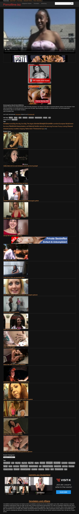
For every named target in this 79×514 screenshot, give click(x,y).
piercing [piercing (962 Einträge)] (49, 126)
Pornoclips (19, 0)
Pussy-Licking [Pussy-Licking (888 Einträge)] (62, 126)
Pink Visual (14, 119)
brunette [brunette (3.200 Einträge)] (49, 124)
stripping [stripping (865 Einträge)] (22, 129)
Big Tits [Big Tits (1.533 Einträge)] (26, 123)
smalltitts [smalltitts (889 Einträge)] (16, 129)
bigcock (11, 117)
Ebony (15, 117)
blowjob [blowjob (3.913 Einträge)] (42, 123)
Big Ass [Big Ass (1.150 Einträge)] (15, 123)
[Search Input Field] (62, 3)
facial (20, 117)
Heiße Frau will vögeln (9, 347)
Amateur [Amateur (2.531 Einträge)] (6, 124)
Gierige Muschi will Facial (10, 260)
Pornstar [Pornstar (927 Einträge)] (55, 126)
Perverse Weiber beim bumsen (11, 312)
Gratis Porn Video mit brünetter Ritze (13, 434)
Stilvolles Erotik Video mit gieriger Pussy (14, 416)
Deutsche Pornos (28, 0)
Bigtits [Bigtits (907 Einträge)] (32, 123)
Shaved (45, 117)
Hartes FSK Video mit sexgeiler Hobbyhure (15, 364)
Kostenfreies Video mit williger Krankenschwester (16, 382)
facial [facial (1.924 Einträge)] (68, 124)
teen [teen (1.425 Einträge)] (31, 129)
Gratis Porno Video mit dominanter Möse (14, 277)
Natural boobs (38, 117)
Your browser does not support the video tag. (39, 31)
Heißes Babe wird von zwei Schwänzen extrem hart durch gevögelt (21, 166)
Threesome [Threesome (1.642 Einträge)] (37, 129)
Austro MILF (13, 0)
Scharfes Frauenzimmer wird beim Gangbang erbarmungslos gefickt (21, 200)
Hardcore (25, 117)
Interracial (31, 117)
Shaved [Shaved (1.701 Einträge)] (70, 126)
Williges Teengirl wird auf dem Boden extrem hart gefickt (18, 399)
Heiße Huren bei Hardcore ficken (12, 329)
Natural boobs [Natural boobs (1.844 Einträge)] (34, 126)
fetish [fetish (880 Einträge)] (71, 123)
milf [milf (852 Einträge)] (27, 126)
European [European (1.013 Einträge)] (62, 123)
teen (50, 117)
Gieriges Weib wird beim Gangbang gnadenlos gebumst (18, 451)
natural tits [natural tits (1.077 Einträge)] (42, 126)
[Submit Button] (71, 3)
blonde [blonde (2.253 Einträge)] (36, 124)
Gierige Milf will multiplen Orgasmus (13, 235)
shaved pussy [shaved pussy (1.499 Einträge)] (8, 129)
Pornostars (36, 3)
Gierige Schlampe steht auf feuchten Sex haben (16, 183)
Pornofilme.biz (12, 4)
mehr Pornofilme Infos (8, 111)
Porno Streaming (37, 0)
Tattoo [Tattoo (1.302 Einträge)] (27, 129)
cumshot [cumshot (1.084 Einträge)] (56, 123)
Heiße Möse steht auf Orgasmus (12, 218)
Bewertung (43, 3)
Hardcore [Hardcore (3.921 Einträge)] (13, 126)
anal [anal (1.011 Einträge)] (11, 123)
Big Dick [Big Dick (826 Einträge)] (21, 123)
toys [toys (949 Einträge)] (43, 129)
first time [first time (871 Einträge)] (6, 126)
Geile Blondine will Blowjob (11, 148)
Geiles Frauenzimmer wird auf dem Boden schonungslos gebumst (20, 294)
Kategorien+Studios (26, 3)
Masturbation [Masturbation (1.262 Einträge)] (21, 126)
